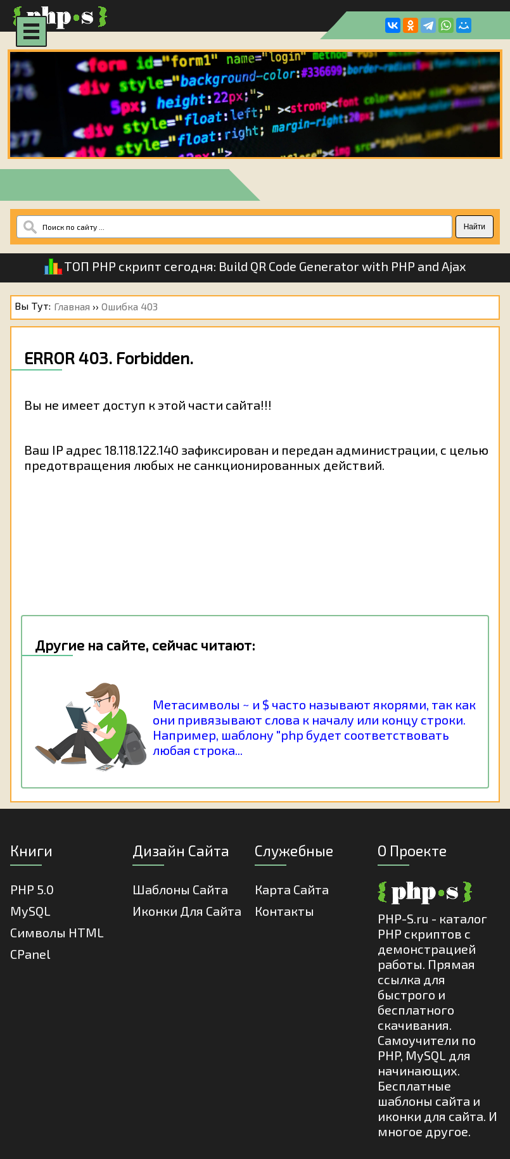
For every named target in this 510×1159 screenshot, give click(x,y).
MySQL (30, 910)
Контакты (284, 910)
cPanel (30, 953)
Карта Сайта (292, 889)
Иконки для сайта (186, 910)
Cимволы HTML (57, 932)
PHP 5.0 (32, 889)
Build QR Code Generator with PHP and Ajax (342, 266)
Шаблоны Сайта (180, 889)
